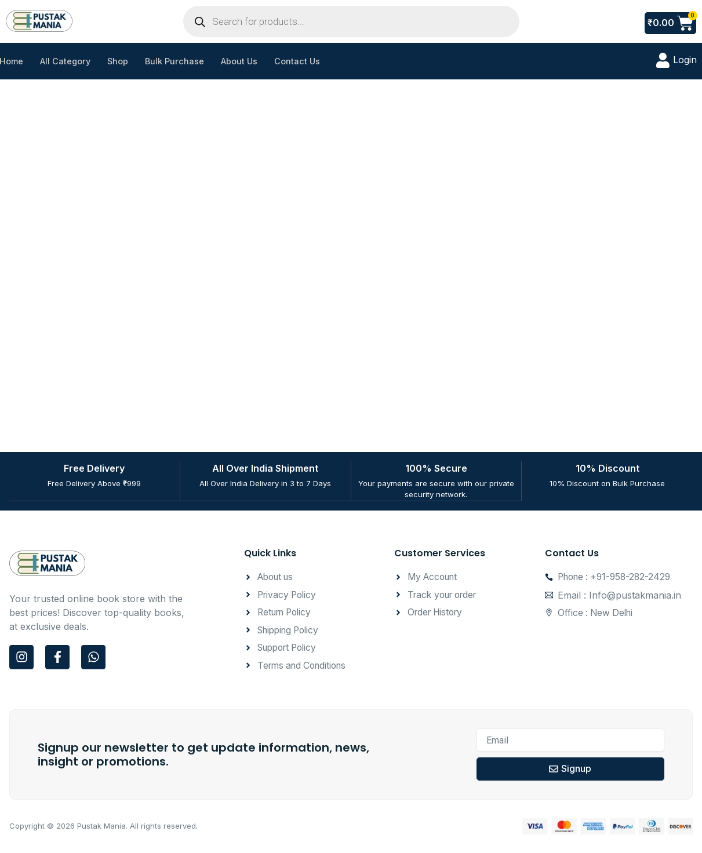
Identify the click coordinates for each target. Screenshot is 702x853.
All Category (68, 61)
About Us (246, 61)
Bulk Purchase (180, 61)
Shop (122, 61)
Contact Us (305, 61)
